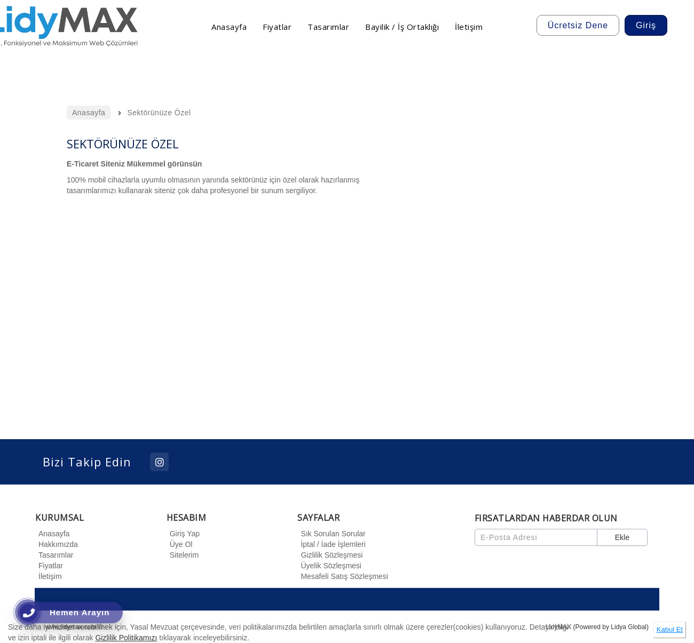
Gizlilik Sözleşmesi (329, 555)
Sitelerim (183, 555)
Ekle (622, 537)
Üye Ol (180, 544)
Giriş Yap (183, 533)
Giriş (646, 25)
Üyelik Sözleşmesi (329, 565)
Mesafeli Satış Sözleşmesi (342, 576)
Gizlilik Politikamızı (126, 637)
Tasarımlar (54, 555)
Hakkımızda (56, 544)
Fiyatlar (49, 565)
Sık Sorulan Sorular (331, 533)
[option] (523, 257)
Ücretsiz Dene (578, 25)
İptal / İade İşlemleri (331, 544)
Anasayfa (52, 533)
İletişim (48, 576)
